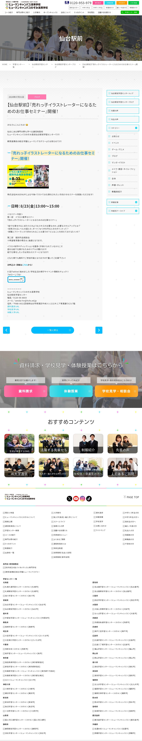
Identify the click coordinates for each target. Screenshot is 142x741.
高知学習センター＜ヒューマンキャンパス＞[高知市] (115, 672)
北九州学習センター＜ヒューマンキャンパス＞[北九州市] (117, 680)
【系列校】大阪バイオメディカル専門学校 (20, 566)
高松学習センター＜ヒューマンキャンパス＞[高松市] (115, 663)
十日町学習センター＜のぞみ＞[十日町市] (22, 706)
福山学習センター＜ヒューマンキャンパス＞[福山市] (115, 646)
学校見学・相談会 (116, 391)
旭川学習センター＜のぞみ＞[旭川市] (20, 594)
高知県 (95, 667)
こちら (25, 264)
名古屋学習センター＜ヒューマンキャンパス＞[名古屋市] (117, 585)
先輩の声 (114, 110)
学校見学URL (13, 309)
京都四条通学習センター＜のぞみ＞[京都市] (112, 620)
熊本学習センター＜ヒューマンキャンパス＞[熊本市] (115, 698)
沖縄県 (95, 719)
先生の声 (114, 119)
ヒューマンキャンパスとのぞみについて (20, 517)
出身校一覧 (9, 551)
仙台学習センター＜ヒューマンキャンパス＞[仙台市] (25, 602)
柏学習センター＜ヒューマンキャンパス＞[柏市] (23, 650)
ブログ (114, 155)
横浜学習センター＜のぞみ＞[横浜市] (20, 689)
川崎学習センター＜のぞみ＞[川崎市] (20, 685)
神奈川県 (6, 680)
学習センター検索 (131, 12)
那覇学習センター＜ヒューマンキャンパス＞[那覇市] (115, 728)
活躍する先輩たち (104, 12)
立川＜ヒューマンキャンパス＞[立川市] (20, 676)
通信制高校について (13, 525)
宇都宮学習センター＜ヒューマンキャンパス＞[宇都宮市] (27, 615)
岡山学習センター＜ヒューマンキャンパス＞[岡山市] (115, 654)
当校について (66, 12)
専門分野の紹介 (11, 538)
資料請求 (98, 3)
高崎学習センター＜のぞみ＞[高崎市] (20, 624)
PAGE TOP (133, 497)
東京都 (5, 654)
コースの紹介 (10, 534)
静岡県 (5, 719)
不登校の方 (129, 543)
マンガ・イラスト (118, 162)
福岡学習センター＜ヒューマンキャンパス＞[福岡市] (115, 685)
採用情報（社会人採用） (63, 551)
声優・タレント (118, 185)
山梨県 (5, 711)
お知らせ (115, 136)
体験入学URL (13, 312)
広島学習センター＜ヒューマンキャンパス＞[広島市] (115, 637)
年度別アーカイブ (118, 211)
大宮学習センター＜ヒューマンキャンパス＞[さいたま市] (27, 633)
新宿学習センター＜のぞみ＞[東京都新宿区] (22, 663)
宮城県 (5, 598)
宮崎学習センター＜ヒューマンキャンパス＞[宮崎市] (115, 706)
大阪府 (95, 602)
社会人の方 (129, 530)
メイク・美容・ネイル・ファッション (123, 170)
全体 (114, 178)
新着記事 (114, 202)
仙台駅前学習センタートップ (122, 93)
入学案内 (36, 12)
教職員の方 (134, 7)
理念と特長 (9, 512)
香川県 (95, 659)
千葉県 (5, 641)
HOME (4, 64)
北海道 (5, 581)
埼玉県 (5, 628)
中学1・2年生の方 (132, 512)
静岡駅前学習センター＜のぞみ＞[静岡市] (22, 724)
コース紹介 (9, 12)
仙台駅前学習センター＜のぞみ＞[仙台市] (22, 607)
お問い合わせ (101, 525)
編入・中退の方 (122, 7)
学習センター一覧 (10, 577)
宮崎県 (95, 702)
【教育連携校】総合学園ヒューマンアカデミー (22, 570)
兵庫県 (95, 624)
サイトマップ (100, 530)
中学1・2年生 (98, 7)
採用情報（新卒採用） (62, 556)
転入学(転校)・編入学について (65, 517)
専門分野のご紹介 (23, 12)
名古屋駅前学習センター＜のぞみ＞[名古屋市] (113, 589)
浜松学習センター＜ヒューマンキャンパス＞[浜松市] (25, 728)
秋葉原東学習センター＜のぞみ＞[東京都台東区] (24, 672)
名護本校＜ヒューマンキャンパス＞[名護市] (112, 724)
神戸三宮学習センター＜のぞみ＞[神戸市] (111, 628)
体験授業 (110, 3)
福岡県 (95, 676)
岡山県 (95, 650)
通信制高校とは (60, 543)
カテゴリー (115, 127)
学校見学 (122, 3)
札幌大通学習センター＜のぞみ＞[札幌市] (22, 585)
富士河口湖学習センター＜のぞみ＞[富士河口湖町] (25, 715)
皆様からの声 (59, 525)
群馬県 (5, 620)
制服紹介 (8, 547)
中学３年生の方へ (132, 517)
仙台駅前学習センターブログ (122, 101)
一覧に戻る (52, 329)
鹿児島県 (96, 711)
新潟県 (5, 693)
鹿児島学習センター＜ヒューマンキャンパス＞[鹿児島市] (117, 715)
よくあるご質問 (59, 538)
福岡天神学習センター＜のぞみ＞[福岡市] (111, 689)
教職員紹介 (117, 191)
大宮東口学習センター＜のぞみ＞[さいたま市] (23, 637)
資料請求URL (13, 306)
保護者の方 (110, 7)
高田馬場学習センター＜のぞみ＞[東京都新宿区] (24, 659)
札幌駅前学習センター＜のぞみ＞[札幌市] (22, 589)
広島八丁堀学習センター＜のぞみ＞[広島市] (112, 641)
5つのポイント (79, 12)
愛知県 (95, 581)
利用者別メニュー (61, 534)
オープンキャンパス (50, 12)
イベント (115, 142)
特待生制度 (58, 547)
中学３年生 (86, 7)
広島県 (95, 633)
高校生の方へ (74, 7)
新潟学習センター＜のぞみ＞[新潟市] (20, 698)
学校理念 (91, 12)
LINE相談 (133, 3)
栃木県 (5, 611)
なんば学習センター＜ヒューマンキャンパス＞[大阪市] (116, 611)
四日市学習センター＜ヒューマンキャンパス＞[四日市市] (117, 598)
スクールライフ (59, 521)
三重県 (95, 594)
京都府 (95, 615)
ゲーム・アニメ (118, 149)
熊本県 (95, 693)
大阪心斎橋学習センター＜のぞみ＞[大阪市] (112, 607)
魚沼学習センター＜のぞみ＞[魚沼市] (20, 702)
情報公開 (8, 521)
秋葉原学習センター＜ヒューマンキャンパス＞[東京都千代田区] (30, 667)
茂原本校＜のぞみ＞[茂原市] (16, 646)
